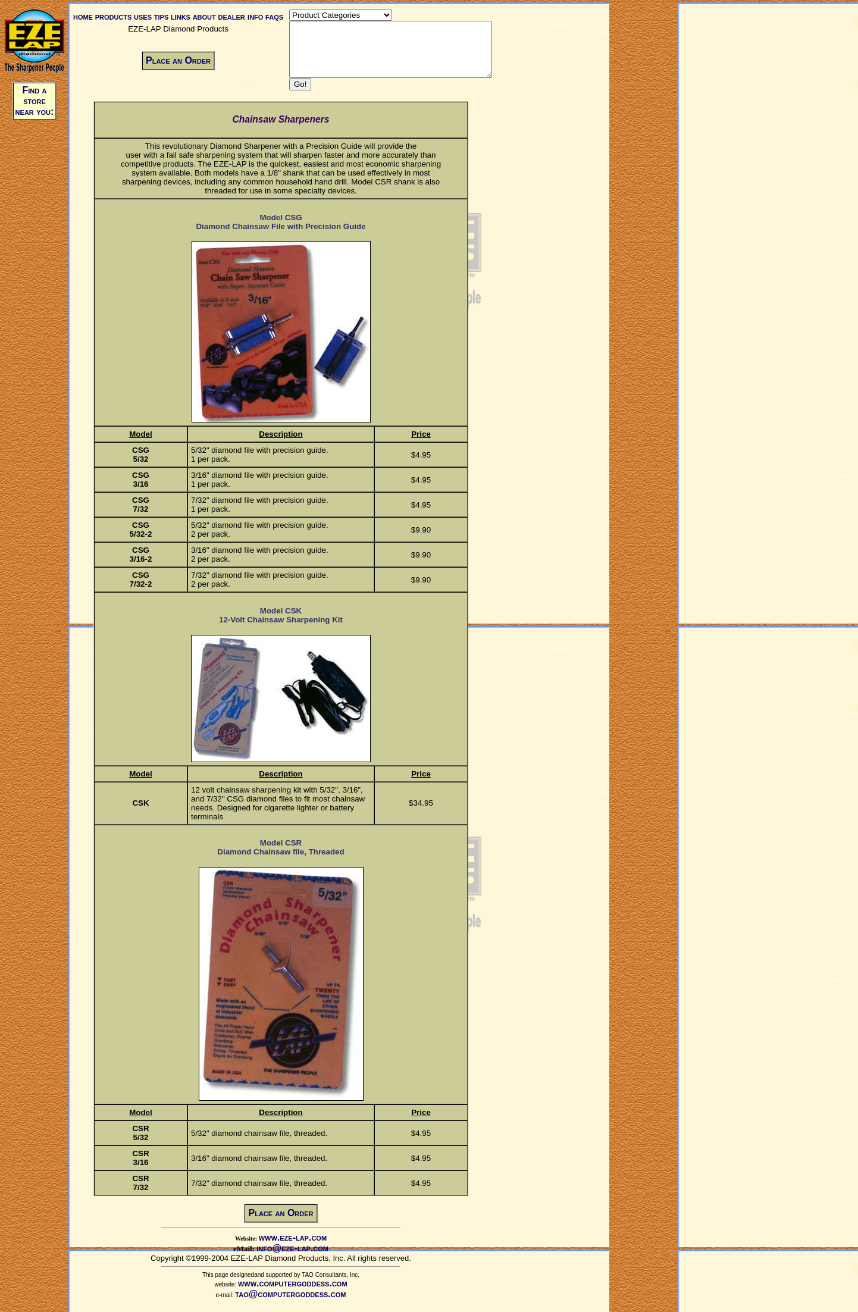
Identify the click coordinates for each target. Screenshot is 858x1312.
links (179, 16)
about (202, 16)
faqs (272, 16)
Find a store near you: (34, 101)
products (111, 16)
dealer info (238, 16)
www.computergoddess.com (303, 1294)
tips (159, 16)
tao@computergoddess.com (300, 1305)
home (81, 16)
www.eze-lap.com (303, 1248)
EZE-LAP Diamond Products (176, 28)
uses (141, 16)
